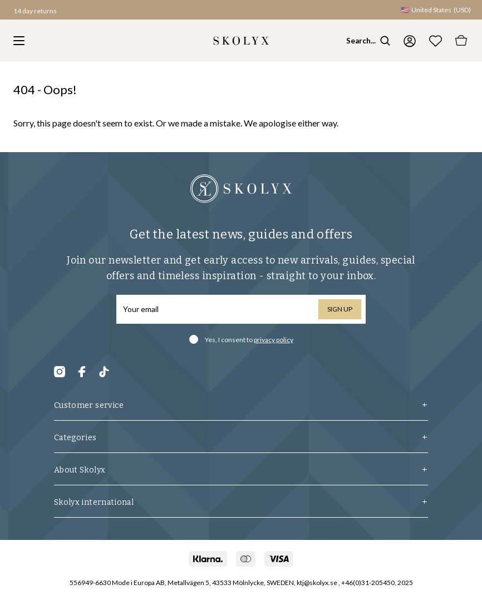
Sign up (339, 309)
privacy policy (273, 339)
